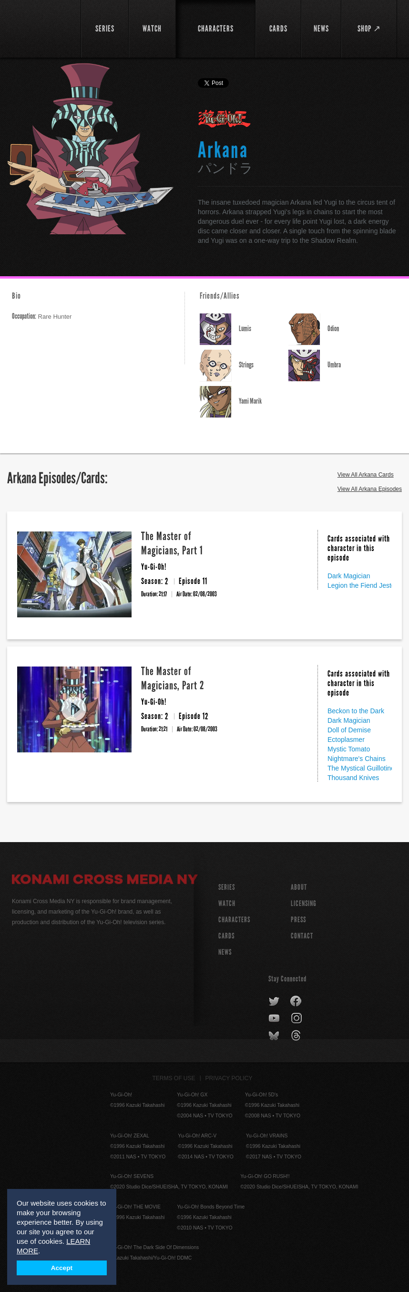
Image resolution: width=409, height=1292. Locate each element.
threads (297, 1036)
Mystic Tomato (348, 749)
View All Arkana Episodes (369, 489)
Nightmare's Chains (356, 758)
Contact (302, 935)
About (299, 887)
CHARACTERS (234, 919)
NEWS (225, 952)
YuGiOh (41, 29)
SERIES (226, 887)
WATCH (226, 903)
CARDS (226, 935)
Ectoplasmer (346, 739)
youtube (275, 1018)
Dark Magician (348, 576)
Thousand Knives (353, 777)
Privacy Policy (229, 1078)
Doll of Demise (349, 730)
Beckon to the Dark (355, 711)
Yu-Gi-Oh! (225, 119)
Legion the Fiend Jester (362, 585)
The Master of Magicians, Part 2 (172, 678)
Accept (61, 1267)
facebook (296, 1001)
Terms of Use (174, 1078)
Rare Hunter (42, 316)
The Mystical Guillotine (361, 768)
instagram (297, 1018)
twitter (274, 1001)
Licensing (304, 903)
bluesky (275, 1036)
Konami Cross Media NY (105, 880)
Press (298, 919)
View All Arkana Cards (365, 474)
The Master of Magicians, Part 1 (172, 543)
